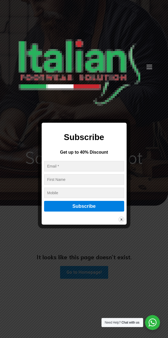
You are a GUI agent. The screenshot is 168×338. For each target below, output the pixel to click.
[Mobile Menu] (150, 67)
